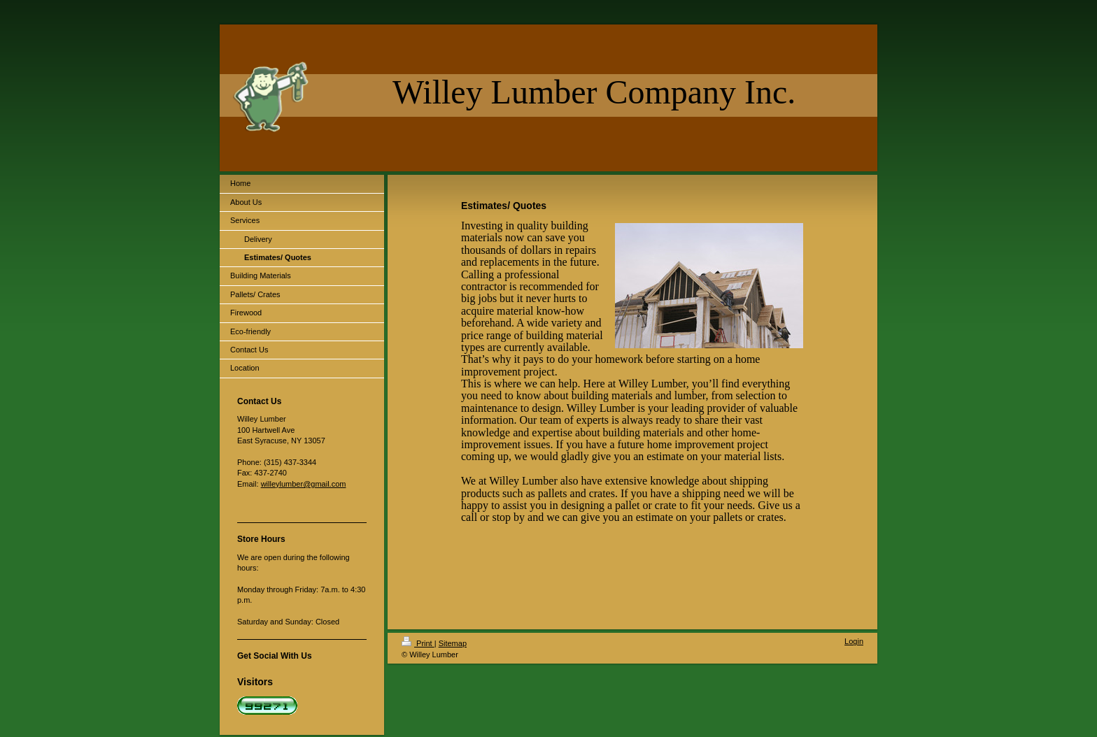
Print (418, 643)
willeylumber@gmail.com (303, 484)
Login (853, 641)
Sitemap (453, 643)
